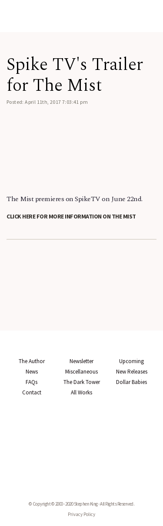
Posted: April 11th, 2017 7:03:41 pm (47, 102)
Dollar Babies (131, 382)
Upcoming (131, 361)
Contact (31, 392)
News (32, 371)
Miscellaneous (81, 371)
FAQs (31, 382)
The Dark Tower (81, 382)
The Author (32, 361)
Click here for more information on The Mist (71, 216)
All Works (81, 392)
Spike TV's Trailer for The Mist (75, 75)
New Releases (131, 371)
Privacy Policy (81, 514)
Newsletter (81, 361)
